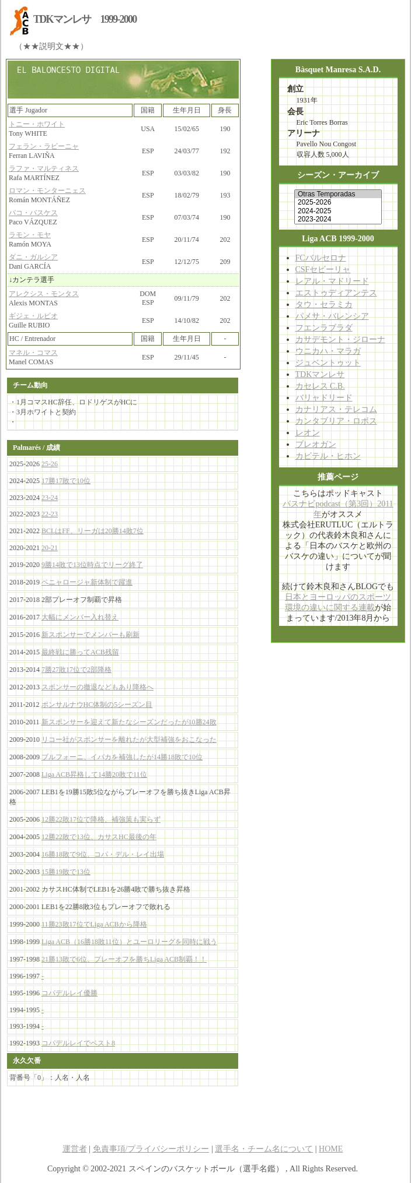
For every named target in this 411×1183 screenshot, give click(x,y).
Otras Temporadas (338, 194)
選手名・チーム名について (264, 1149)
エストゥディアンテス (336, 292)
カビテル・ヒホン (328, 456)
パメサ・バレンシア (332, 316)
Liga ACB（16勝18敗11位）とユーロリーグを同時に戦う (129, 942)
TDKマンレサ (320, 374)
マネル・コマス (33, 352)
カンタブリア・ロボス (336, 421)
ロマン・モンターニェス (47, 190)
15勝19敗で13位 (65, 872)
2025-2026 (338, 202)
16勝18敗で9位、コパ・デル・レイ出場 (102, 854)
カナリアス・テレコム (336, 409)
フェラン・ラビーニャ (44, 146)
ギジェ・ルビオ (33, 316)
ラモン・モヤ (30, 235)
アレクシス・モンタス (44, 294)
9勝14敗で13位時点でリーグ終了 (92, 565)
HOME (331, 1149)
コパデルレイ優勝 (69, 993)
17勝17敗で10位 (65, 481)
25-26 (49, 464)
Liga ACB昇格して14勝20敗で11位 (94, 774)
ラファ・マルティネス (44, 168)
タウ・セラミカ (324, 304)
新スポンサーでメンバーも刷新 (90, 635)
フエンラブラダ (324, 327)
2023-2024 (338, 219)
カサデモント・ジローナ (340, 339)
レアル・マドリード (332, 281)
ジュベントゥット (328, 362)
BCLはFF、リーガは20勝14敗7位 (92, 531)
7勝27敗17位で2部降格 (76, 670)
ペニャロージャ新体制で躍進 (87, 582)
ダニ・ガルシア (33, 257)
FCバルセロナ (320, 258)
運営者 (74, 1149)
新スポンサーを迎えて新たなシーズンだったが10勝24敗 (129, 722)
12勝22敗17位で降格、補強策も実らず (101, 819)
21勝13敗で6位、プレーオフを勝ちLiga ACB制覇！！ (124, 959)
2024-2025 (338, 211)
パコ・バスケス (33, 213)
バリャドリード (324, 397)
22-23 (49, 514)
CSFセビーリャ (323, 269)
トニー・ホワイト (37, 124)
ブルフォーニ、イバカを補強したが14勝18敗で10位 (122, 757)
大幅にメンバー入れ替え (80, 617)
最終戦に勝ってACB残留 (80, 652)
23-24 (49, 498)
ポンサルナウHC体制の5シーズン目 (97, 704)
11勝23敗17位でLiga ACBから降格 (94, 924)
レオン (307, 432)
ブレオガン (315, 444)
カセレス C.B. (320, 386)
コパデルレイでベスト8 (78, 1043)
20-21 (49, 548)
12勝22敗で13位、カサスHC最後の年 (98, 837)
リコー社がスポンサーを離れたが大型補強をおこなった (129, 739)
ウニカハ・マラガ (328, 351)
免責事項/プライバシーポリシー (151, 1149)
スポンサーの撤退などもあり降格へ (97, 687)
